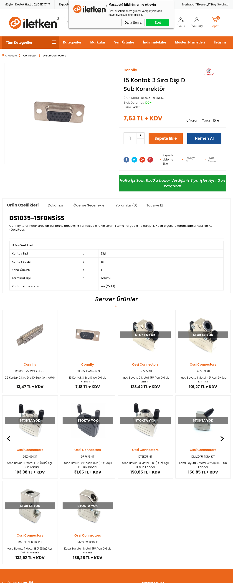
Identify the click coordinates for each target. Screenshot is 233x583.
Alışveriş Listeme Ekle (168, 159)
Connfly (30, 364)
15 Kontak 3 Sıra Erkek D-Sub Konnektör (29, 379)
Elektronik (9, 497)
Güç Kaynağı (11, 489)
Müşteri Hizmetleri (190, 42)
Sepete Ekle (165, 138)
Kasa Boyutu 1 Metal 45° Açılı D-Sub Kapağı (145, 379)
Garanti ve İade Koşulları (52, 509)
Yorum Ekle (210, 120)
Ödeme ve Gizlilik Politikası (53, 525)
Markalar (97, 42)
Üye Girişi (197, 26)
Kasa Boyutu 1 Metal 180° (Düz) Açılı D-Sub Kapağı (203, 379)
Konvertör (9, 481)
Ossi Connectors (87, 364)
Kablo (6, 473)
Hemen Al (204, 138)
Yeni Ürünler (124, 42)
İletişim (220, 42)
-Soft (91, 577)
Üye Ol (181, 26)
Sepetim (86, 497)
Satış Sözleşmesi (53, 497)
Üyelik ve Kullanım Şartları (54, 485)
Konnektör (9, 465)
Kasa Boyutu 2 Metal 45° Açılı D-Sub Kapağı (87, 379)
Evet (157, 22)
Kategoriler (72, 42)
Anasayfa (87, 465)
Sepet (215, 22)
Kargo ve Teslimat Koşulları (54, 469)
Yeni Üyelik (126, 465)
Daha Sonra (133, 22)
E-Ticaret (102, 577)
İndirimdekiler (154, 42)
